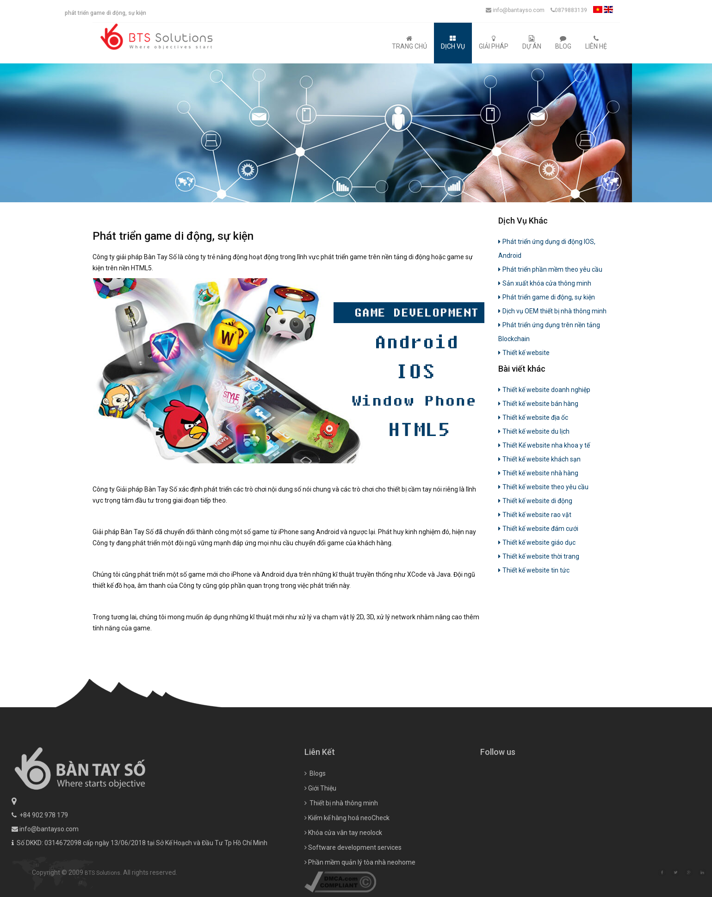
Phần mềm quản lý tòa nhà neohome (359, 893)
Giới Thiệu (320, 819)
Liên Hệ (596, 42)
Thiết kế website (524, 352)
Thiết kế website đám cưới (538, 528)
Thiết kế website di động (535, 501)
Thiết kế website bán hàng (538, 403)
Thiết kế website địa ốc (533, 417)
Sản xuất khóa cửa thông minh (544, 283)
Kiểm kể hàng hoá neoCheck (347, 849)
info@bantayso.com (515, 10)
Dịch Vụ (453, 42)
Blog (563, 42)
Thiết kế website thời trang (538, 556)
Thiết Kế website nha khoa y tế (544, 445)
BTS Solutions (133, 873)
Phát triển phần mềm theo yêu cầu (550, 269)
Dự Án (531, 42)
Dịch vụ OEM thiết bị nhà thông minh (552, 311)
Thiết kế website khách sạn (539, 459)
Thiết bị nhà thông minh (341, 834)
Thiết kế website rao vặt (534, 514)
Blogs (315, 804)
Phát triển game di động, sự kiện (546, 297)
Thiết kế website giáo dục (537, 542)
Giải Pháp (493, 42)
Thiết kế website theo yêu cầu (543, 487)
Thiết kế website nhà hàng (538, 473)
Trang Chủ (409, 42)
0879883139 (569, 10)
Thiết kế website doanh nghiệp (544, 389)
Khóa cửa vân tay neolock (343, 863)
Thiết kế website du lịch (534, 431)
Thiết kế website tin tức (534, 570)
